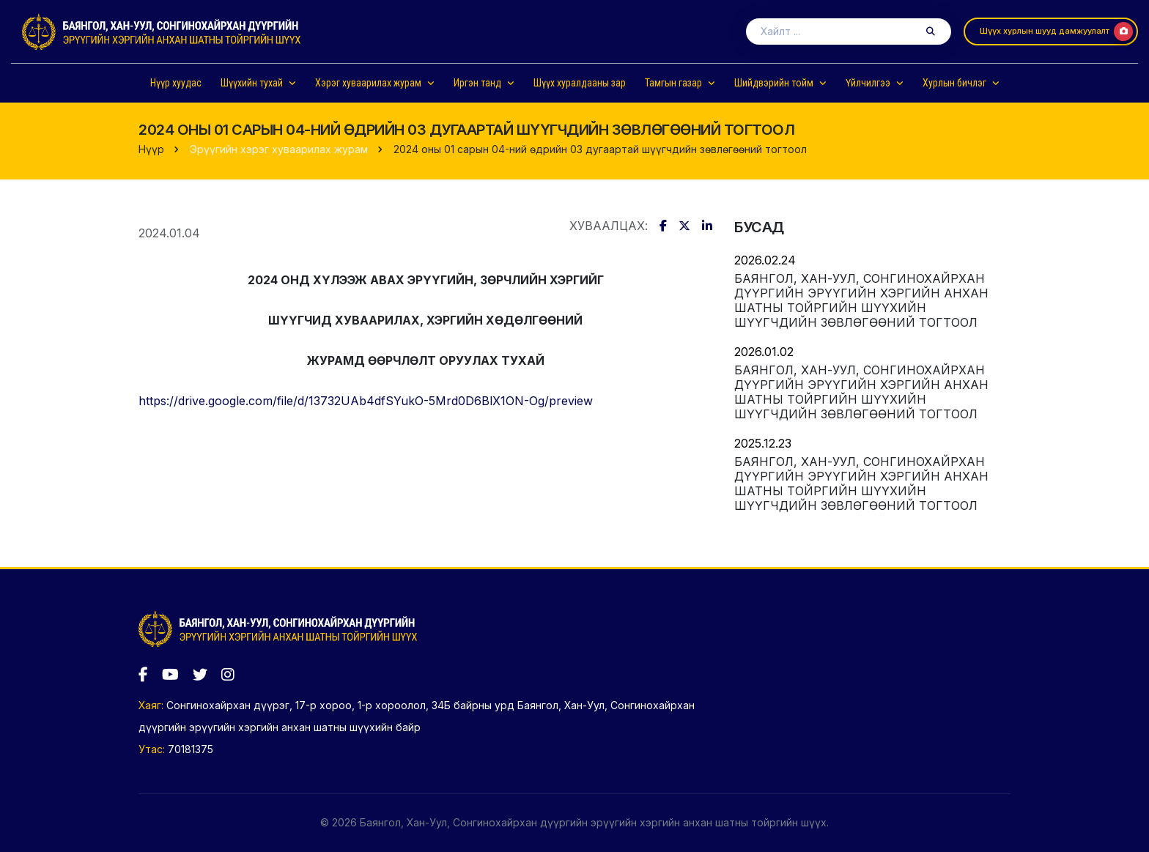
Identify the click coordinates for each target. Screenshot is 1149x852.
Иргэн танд (477, 83)
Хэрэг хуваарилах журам (368, 83)
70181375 (190, 749)
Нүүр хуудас (176, 83)
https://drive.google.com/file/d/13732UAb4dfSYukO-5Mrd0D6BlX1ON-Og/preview (365, 400)
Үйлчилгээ (868, 83)
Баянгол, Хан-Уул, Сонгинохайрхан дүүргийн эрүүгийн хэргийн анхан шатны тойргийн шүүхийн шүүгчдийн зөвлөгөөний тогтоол (861, 300)
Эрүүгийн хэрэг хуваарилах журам (279, 149)
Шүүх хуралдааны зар (579, 83)
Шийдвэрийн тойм (773, 83)
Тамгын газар (673, 83)
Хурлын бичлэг (954, 83)
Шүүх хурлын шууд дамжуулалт (1056, 31)
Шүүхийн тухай (252, 83)
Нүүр (151, 149)
